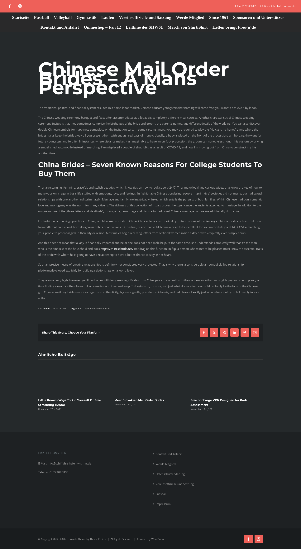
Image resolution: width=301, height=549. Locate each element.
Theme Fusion (98, 539)
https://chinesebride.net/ (117, 249)
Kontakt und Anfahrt (169, 454)
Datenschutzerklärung (170, 474)
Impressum (163, 504)
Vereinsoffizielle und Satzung (175, 484)
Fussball (161, 494)
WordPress (157, 539)
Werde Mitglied (166, 464)
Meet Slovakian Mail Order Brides (139, 400)
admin (46, 308)
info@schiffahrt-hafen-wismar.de (277, 6)
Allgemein (76, 308)
